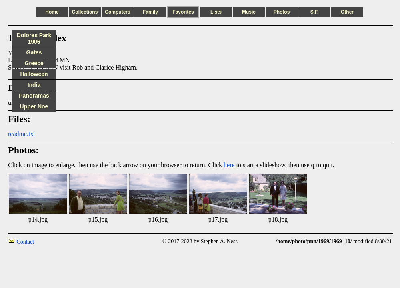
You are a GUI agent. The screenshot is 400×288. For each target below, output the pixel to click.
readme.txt (21, 133)
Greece (33, 63)
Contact (25, 242)
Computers (117, 12)
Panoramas (34, 95)
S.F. (314, 12)
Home (51, 12)
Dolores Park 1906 (34, 38)
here (229, 165)
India (34, 85)
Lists (216, 12)
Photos (282, 12)
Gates (34, 52)
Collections (85, 12)
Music (249, 12)
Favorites (183, 12)
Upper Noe (34, 106)
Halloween (34, 74)
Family (150, 12)
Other (347, 12)
